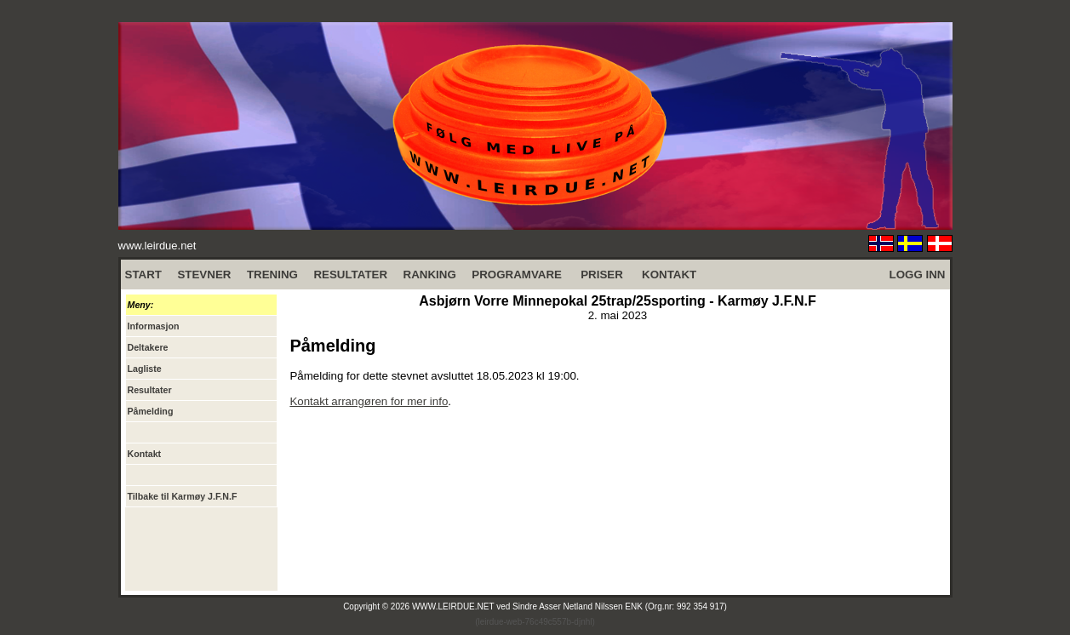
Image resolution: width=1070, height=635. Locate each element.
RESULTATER (350, 274)
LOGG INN (918, 274)
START (143, 274)
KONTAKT (669, 274)
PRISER (602, 274)
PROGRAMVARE (517, 274)
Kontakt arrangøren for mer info (368, 401)
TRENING (272, 274)
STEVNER (204, 274)
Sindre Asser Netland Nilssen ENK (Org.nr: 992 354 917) (619, 606)
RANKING (429, 274)
